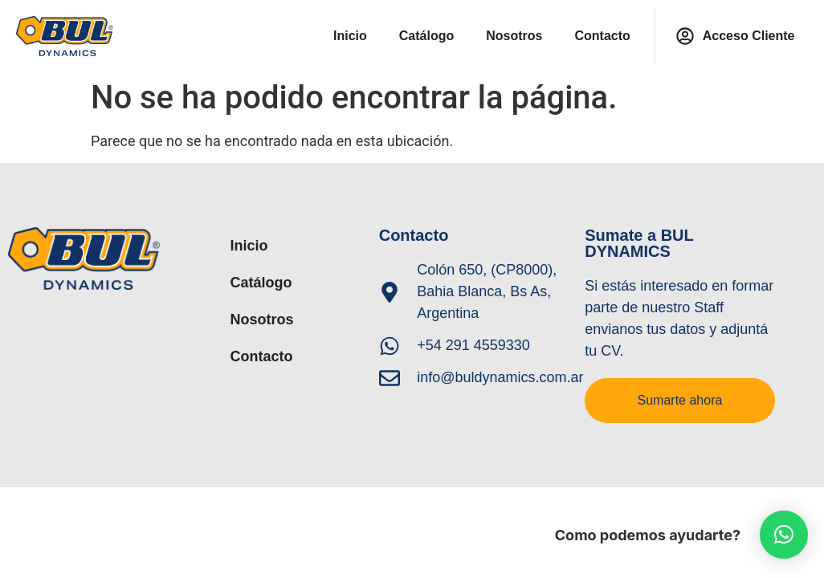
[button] (784, 535)
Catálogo (426, 36)
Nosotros (514, 36)
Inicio (350, 36)
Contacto (602, 36)
